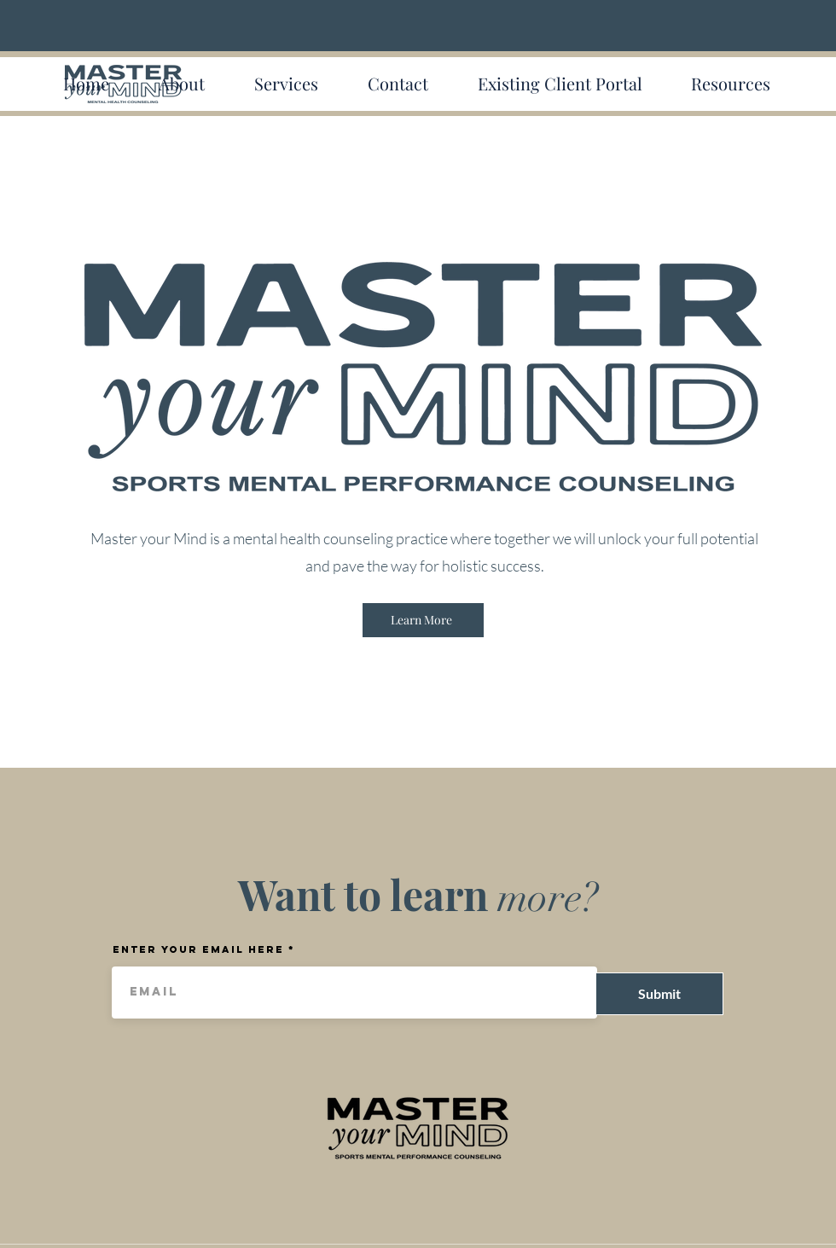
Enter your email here (198, 949)
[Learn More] (423, 620)
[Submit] (659, 993)
